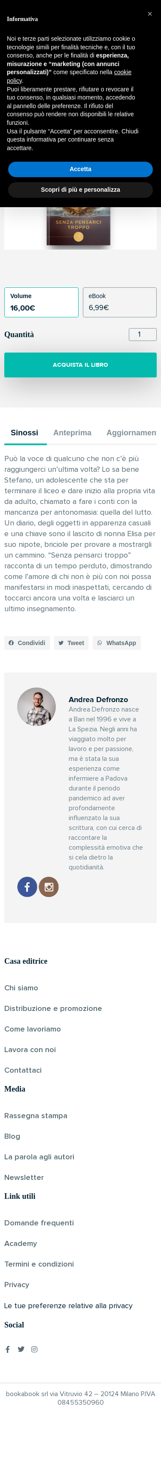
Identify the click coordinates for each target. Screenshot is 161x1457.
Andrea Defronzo (65, 125)
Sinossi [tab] (24, 432)
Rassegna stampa (35, 1116)
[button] (27, 643)
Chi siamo (21, 988)
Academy (20, 1244)
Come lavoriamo (32, 1029)
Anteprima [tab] (72, 432)
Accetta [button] (80, 1419)
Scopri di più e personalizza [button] (80, 1439)
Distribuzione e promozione (53, 1009)
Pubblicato (110, 125)
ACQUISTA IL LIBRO (80, 364)
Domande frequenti (39, 1223)
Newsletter (24, 1178)
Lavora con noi (30, 1050)
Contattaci (23, 1070)
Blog (12, 1136)
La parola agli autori (39, 1157)
